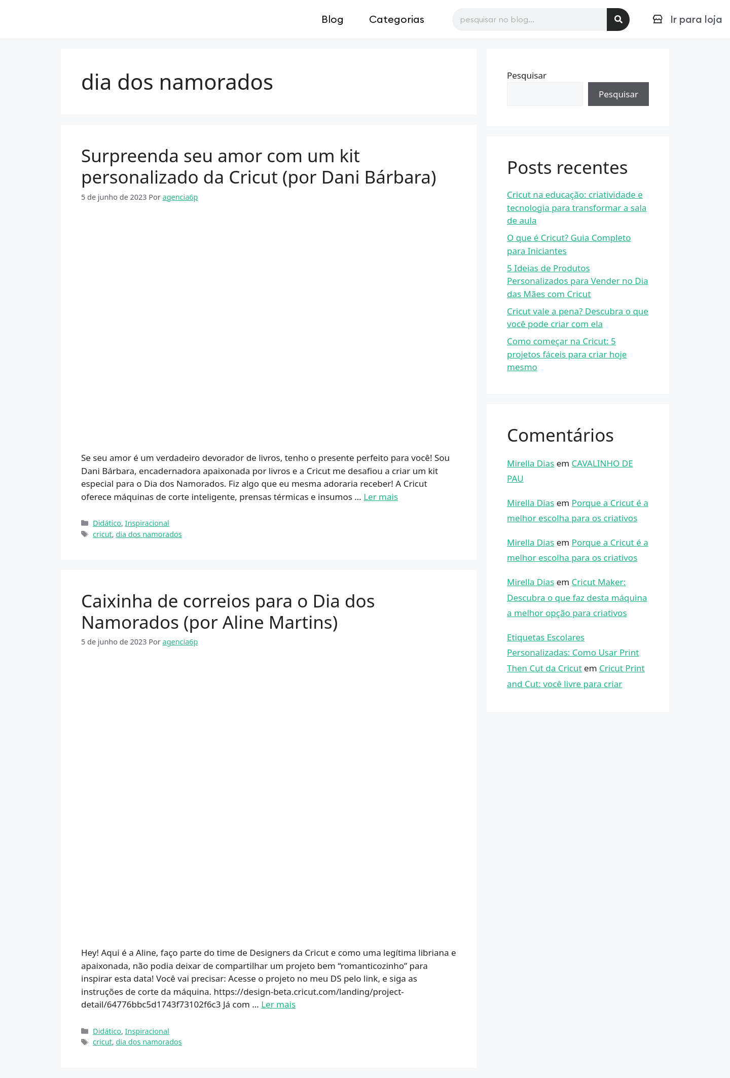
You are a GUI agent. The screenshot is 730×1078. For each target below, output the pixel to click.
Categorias (396, 19)
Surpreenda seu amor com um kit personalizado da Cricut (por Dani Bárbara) (258, 166)
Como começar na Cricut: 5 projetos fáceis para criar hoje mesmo (567, 354)
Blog (332, 19)
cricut (102, 534)
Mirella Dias (530, 463)
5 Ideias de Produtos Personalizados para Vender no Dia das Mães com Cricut (577, 281)
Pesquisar (526, 75)
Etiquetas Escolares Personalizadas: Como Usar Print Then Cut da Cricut (573, 652)
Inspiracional (147, 523)
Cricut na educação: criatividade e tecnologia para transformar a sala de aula (576, 207)
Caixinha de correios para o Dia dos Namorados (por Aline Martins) (228, 611)
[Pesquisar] (618, 19)
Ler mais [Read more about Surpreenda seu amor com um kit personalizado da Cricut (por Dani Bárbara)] (380, 496)
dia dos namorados (148, 534)
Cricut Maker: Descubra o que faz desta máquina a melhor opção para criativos (577, 597)
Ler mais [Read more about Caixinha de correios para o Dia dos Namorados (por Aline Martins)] (278, 1004)
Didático (107, 523)
